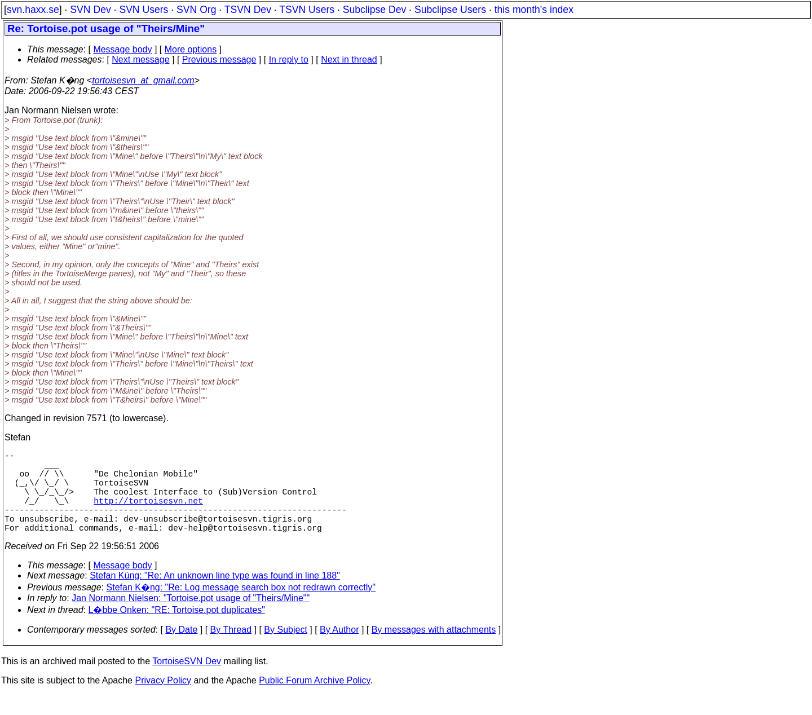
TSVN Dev (247, 9)
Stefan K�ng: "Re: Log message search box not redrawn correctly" (241, 607)
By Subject (285, 650)
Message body (122, 49)
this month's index (534, 9)
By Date (181, 650)
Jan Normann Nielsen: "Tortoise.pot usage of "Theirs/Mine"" (191, 618)
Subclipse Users (450, 9)
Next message (140, 59)
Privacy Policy (163, 700)
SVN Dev (90, 9)
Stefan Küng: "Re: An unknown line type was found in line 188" (215, 596)
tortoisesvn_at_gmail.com (143, 80)
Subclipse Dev (374, 9)
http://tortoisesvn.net (148, 513)
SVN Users (143, 9)
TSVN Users (306, 9)
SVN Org (196, 9)
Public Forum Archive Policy (314, 700)
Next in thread (349, 59)
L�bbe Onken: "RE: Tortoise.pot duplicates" (177, 630)
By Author (339, 650)
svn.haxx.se (33, 9)
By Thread (231, 650)
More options (191, 49)
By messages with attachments (434, 650)
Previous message (219, 59)
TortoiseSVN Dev (186, 681)
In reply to (288, 59)
